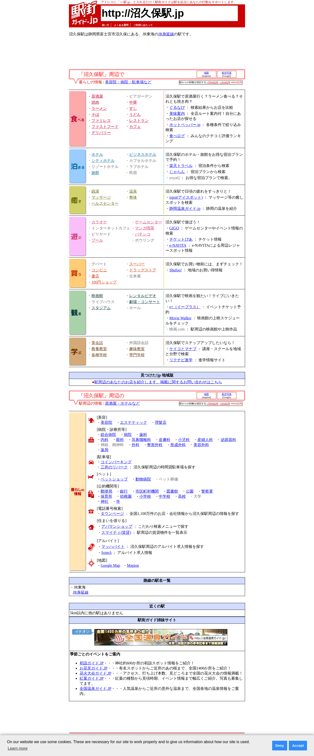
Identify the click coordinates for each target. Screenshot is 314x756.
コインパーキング (116, 462)
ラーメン (99, 108)
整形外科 (155, 445)
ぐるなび (177, 107)
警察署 (207, 491)
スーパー (137, 264)
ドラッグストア (142, 270)
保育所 (106, 496)
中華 (133, 102)
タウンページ (112, 514)
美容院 (106, 422)
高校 (182, 496)
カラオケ (99, 222)
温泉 (133, 191)
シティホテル (103, 160)
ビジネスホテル (142, 154)
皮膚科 (164, 440)
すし (133, 108)
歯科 (143, 435)
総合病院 (108, 435)
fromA (106, 553)
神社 (104, 501)
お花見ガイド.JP (93, 668)
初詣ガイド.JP (92, 663)
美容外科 (201, 445)
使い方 (105, 25)
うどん (135, 114)
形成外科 (178, 445)
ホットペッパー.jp (184, 125)
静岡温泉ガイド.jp (184, 208)
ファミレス (101, 120)
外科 (135, 445)
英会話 (97, 343)
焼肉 (95, 102)
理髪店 (160, 422)
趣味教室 (137, 349)
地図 (206, 72)
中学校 (164, 496)
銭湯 (95, 191)
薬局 (104, 450)
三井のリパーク (114, 467)
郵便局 (106, 491)
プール (97, 240)
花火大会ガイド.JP (95, 673)
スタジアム (101, 308)
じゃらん (177, 172)
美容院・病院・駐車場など (128, 82)
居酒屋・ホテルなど (122, 403)
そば (95, 114)
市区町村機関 (147, 491)
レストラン (139, 120)
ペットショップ (114, 479)
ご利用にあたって (143, 25)
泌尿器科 (228, 440)
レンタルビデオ (142, 296)
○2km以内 (224, 82)
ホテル (97, 154)
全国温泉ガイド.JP (95, 688)
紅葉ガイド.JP (92, 678)
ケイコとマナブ (182, 349)
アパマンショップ (116, 526)
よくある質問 (121, 25)
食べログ (177, 136)
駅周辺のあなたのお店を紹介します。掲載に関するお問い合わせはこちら (158, 382)
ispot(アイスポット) (186, 197)
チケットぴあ (181, 239)
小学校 (145, 496)
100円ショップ (104, 282)
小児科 (184, 440)
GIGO (174, 228)
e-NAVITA (177, 245)
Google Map (110, 565)
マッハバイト (113, 546)
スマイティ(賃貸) (116, 532)
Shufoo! (175, 270)
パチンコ (142, 234)
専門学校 (137, 355)
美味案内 (177, 113)
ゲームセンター (148, 222)
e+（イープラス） (184, 307)
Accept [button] (298, 746)
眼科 (120, 440)
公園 (190, 491)
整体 (133, 197)
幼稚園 (126, 496)
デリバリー (101, 133)
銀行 (124, 491)
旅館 (95, 173)
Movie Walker (180, 318)
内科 (104, 440)
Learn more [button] (18, 748)
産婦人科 (205, 440)
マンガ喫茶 (144, 228)
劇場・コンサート (144, 302)
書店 (95, 276)
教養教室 (99, 349)
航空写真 (227, 72)
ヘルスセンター (105, 203)
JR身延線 (166, 34)
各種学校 (99, 355)
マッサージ (101, 197)
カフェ (135, 127)
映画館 (97, 296)
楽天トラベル (181, 166)
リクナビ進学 (181, 360)
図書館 (172, 491)
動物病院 (143, 479)
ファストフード (105, 127)
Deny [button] (279, 746)
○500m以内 (212, 82)
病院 (128, 435)
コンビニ (99, 270)
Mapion (133, 565)
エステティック (133, 422)
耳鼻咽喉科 (141, 440)
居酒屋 (97, 96)
